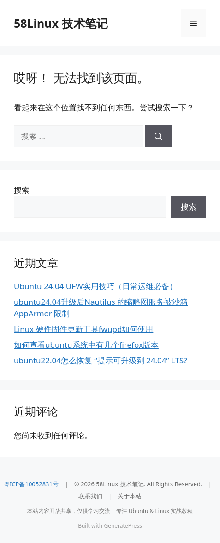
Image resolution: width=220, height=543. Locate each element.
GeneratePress (123, 526)
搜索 (22, 190)
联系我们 (90, 496)
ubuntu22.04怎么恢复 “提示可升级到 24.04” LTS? (100, 360)
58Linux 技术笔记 (61, 23)
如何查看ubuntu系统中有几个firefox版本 (86, 344)
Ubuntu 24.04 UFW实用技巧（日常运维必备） (95, 286)
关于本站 (130, 496)
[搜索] (158, 136)
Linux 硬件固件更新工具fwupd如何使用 (83, 329)
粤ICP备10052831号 (31, 484)
